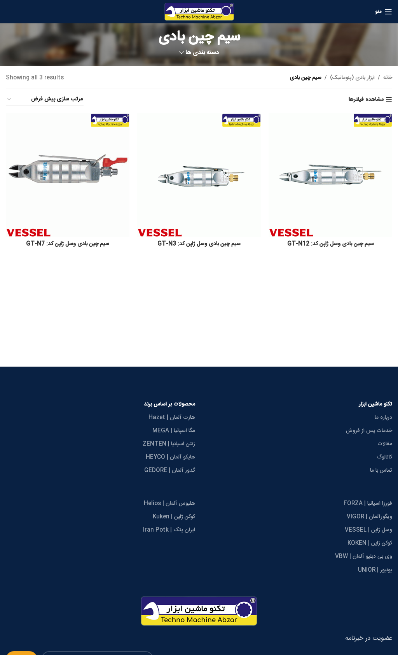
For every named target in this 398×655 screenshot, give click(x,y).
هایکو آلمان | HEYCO (170, 457)
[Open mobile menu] (383, 11)
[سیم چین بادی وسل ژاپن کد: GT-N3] (199, 175)
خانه (387, 78)
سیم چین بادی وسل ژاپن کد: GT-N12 (330, 244)
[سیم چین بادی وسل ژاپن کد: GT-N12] (330, 175)
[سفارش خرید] (45, 99)
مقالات (384, 444)
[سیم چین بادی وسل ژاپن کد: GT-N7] (67, 175)
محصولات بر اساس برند (169, 404)
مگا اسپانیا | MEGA (173, 430)
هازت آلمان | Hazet (171, 417)
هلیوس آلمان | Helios (169, 503)
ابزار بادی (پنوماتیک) (352, 78)
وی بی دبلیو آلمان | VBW (363, 556)
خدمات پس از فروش (369, 430)
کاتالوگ (384, 457)
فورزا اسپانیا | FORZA (368, 503)
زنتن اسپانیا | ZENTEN (169, 444)
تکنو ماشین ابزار (375, 404)
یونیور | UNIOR (375, 570)
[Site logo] (199, 12)
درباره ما (383, 417)
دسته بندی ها (202, 53)
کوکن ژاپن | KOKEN (369, 543)
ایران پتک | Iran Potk (169, 530)
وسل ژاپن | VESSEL (368, 530)
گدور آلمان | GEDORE (169, 470)
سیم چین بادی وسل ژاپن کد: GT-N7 (67, 244)
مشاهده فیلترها (366, 100)
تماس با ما (381, 470)
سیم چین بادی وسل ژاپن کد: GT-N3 (199, 244)
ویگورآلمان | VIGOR (369, 517)
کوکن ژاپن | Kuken (174, 517)
